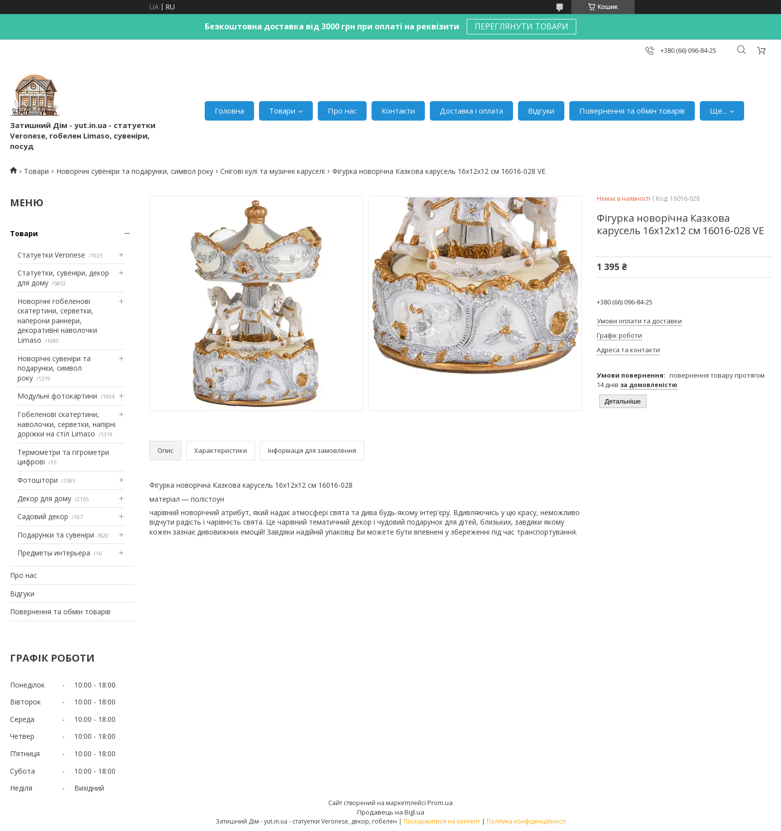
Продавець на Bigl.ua (390, 812)
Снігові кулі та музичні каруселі (272, 171)
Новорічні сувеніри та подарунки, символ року (134, 171)
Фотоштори (37, 480)
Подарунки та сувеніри (55, 535)
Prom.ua (440, 802)
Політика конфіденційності (526, 821)
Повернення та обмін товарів (632, 111)
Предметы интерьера (53, 552)
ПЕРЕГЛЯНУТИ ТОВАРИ (521, 26)
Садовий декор (42, 516)
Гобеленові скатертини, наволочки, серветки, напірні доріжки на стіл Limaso (66, 424)
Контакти (398, 111)
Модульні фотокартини (57, 396)
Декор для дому (44, 498)
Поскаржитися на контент (441, 821)
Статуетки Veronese (51, 255)
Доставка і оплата (471, 111)
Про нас (342, 111)
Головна (229, 111)
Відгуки (541, 111)
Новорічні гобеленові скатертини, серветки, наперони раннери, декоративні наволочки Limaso (57, 320)
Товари (282, 111)
